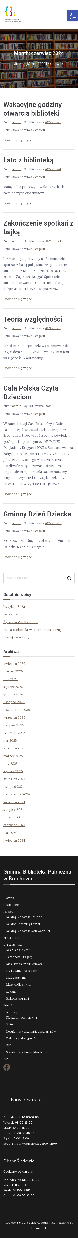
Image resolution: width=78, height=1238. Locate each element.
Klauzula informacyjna (21, 1017)
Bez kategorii (36, 130)
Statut (10, 1024)
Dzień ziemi (12, 614)
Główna (8, 898)
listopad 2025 (14, 702)
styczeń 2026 (13, 687)
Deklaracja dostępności (21, 1038)
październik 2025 (16, 710)
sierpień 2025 (13, 725)
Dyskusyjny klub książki (21, 971)
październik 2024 (16, 794)
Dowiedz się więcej (19, 140)
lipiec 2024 (11, 817)
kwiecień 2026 (14, 664)
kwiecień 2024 (14, 840)
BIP (8, 1045)
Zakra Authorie (39, 1222)
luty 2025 (10, 764)
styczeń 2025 (13, 771)
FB (5, 1069)
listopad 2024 (13, 787)
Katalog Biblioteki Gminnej (24, 917)
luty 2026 (10, 679)
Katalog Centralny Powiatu (24, 924)
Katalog (8, 911)
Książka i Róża (14, 607)
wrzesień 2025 (14, 717)
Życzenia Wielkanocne (20, 622)
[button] (72, 15)
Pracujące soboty (16, 637)
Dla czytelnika (12, 944)
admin (16, 122)
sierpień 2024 (13, 810)
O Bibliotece (11, 905)
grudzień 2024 (14, 779)
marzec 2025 (13, 756)
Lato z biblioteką (28, 160)
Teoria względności (32, 319)
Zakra (65, 1222)
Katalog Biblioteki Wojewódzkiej (28, 931)
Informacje (11, 1012)
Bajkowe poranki (17, 998)
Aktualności (11, 938)
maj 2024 (10, 833)
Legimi (11, 991)
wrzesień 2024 (14, 802)
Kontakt (8, 1005)
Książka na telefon (18, 950)
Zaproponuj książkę (19, 957)
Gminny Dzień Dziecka (37, 514)
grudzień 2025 (14, 694)
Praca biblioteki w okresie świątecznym (33, 630)
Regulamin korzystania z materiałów (31, 1031)
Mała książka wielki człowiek (25, 964)
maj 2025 (10, 740)
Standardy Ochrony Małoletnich (28, 1052)
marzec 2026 (13, 671)
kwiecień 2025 (14, 748)
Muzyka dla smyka (18, 984)
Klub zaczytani (16, 977)
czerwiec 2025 (14, 733)
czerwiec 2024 (14, 825)
